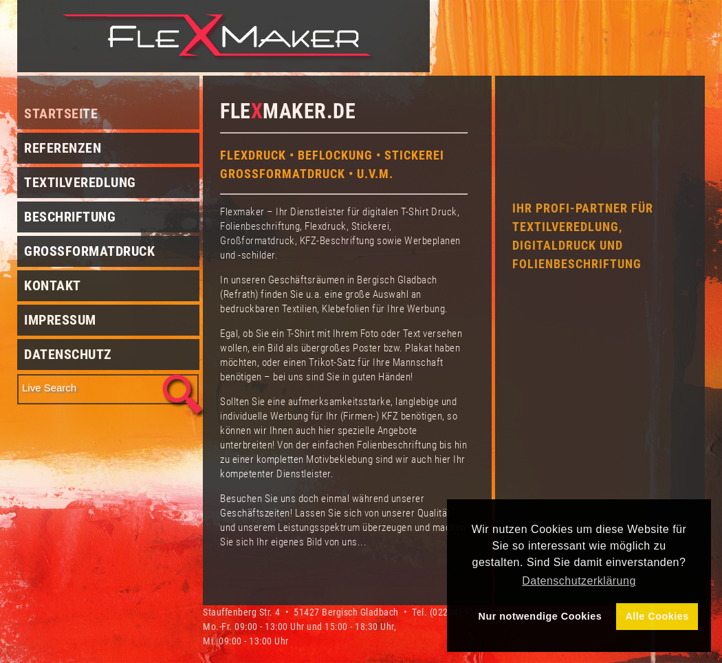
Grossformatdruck (89, 251)
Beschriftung (70, 216)
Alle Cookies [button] (656, 616)
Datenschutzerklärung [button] (579, 581)
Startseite (61, 113)
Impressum (60, 320)
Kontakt (52, 285)
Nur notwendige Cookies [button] (540, 616)
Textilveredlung (80, 182)
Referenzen (62, 148)
